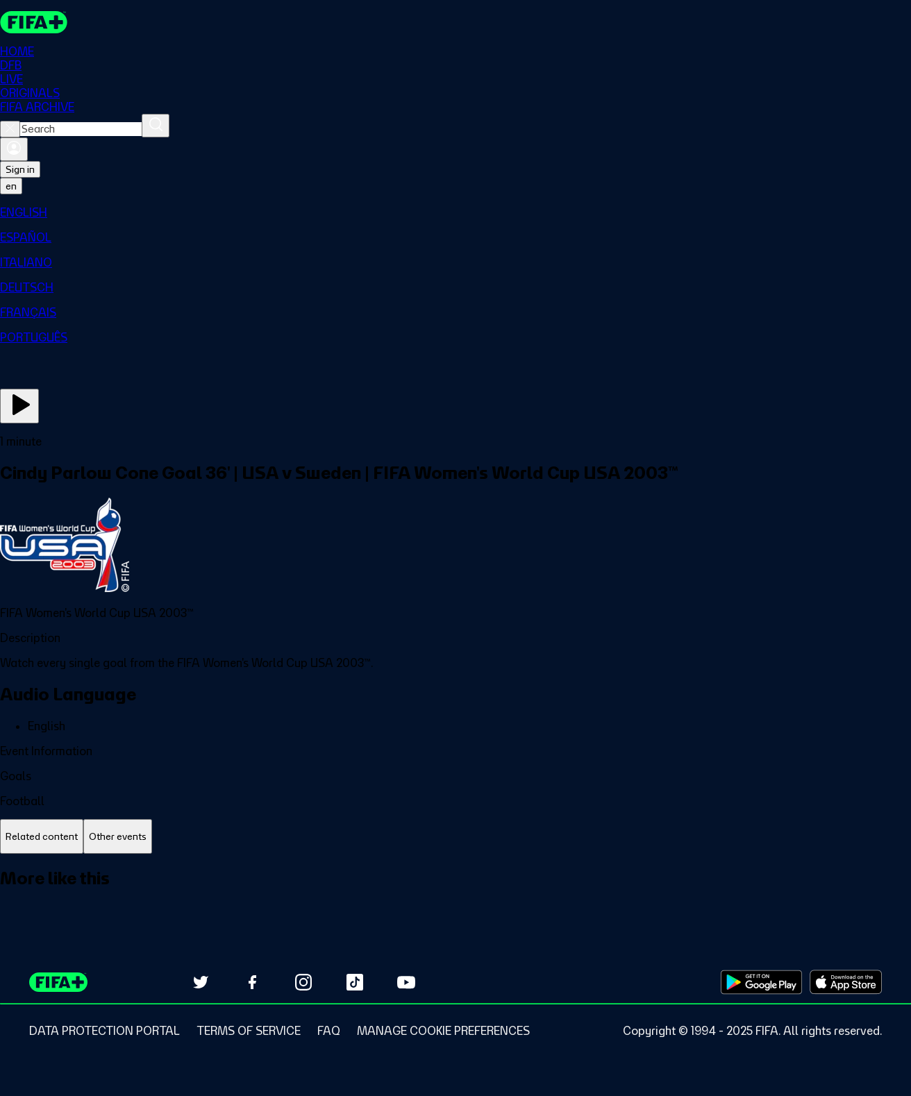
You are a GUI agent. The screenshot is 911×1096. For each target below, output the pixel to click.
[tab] (41, 836)
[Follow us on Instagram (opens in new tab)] (303, 982)
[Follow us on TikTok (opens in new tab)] (355, 982)
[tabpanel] (455, 894)
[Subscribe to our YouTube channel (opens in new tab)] (406, 982)
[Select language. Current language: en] (11, 186)
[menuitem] (455, 212)
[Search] (155, 125)
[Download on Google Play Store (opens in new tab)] (761, 982)
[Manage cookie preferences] (443, 1031)
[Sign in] (14, 149)
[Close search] (10, 129)
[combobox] (81, 129)
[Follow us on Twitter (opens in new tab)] (200, 982)
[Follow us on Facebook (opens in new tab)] (252, 982)
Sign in (20, 169)
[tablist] (455, 836)
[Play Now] (19, 406)
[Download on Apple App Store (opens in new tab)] (846, 982)
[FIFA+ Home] (33, 22)
